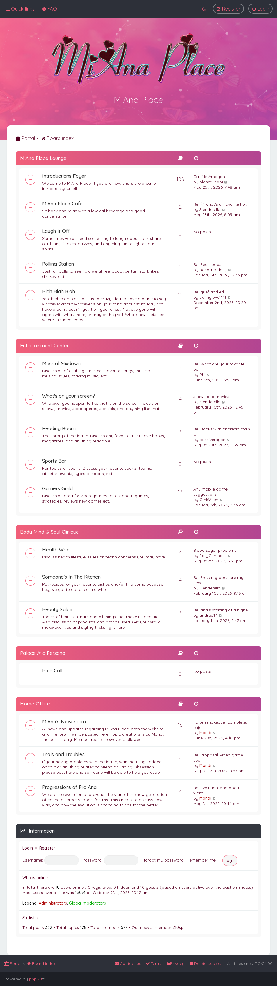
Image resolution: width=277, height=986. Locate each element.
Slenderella (209, 208)
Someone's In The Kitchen (71, 576)
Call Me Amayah (209, 175)
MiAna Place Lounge (43, 157)
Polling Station (58, 263)
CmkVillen (208, 498)
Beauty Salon (57, 608)
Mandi (205, 731)
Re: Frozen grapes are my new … (218, 579)
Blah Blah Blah (58, 290)
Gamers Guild (57, 487)
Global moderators (87, 902)
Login (27, 847)
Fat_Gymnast (212, 554)
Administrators (53, 902)
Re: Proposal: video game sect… (218, 756)
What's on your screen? (68, 395)
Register (47, 847)
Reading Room (59, 427)
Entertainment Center (44, 344)
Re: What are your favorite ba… (218, 365)
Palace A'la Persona (42, 652)
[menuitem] (49, 8)
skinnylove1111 (212, 296)
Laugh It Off (56, 230)
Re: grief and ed (208, 291)
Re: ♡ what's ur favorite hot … (221, 203)
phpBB (35, 979)
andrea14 (208, 614)
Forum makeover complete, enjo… (220, 724)
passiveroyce (212, 438)
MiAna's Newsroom (64, 720)
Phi (202, 373)
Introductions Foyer (64, 175)
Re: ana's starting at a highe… (221, 609)
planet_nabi (211, 181)
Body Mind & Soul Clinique (49, 531)
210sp (178, 926)
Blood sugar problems (215, 549)
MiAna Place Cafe (62, 202)
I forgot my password (163, 859)
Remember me (203, 859)
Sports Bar (54, 460)
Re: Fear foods (207, 263)
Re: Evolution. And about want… (216, 789)
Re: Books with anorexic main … (221, 430)
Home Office (35, 703)
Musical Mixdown (61, 362)
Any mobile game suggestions (210, 491)
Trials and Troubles (63, 753)
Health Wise (56, 549)
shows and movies (211, 395)
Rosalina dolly (213, 268)
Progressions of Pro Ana (69, 786)
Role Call (52, 670)
